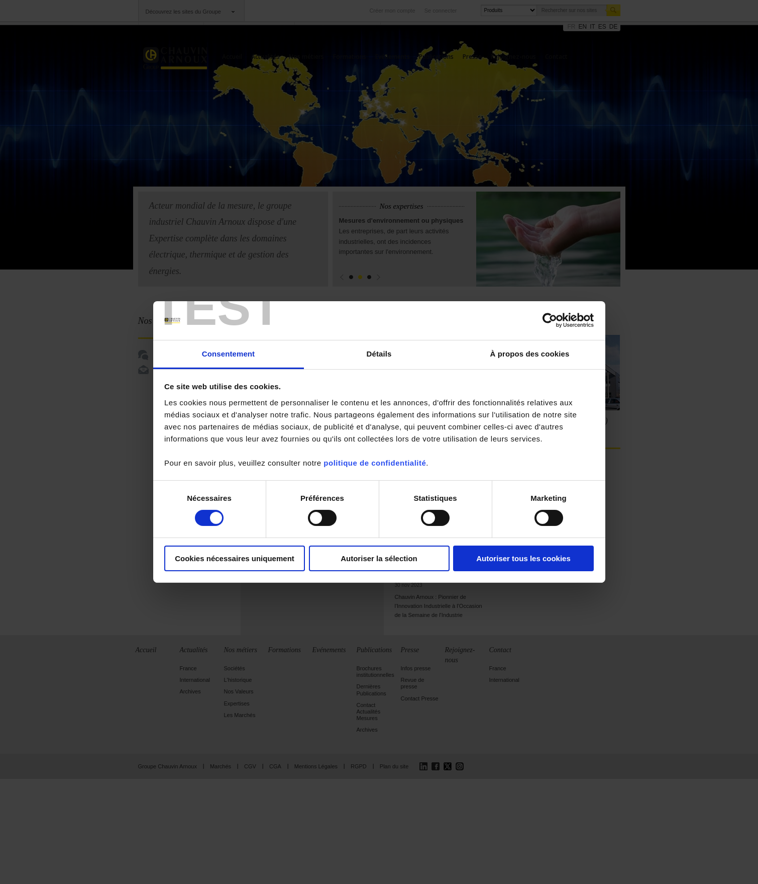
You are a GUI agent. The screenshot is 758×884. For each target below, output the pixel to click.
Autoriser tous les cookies (523, 558)
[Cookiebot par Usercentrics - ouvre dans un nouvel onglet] (550, 320)
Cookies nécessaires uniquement (234, 558)
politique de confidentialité (374, 463)
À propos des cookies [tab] (530, 353)
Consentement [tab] (228, 353)
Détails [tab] (379, 353)
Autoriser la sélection (379, 558)
